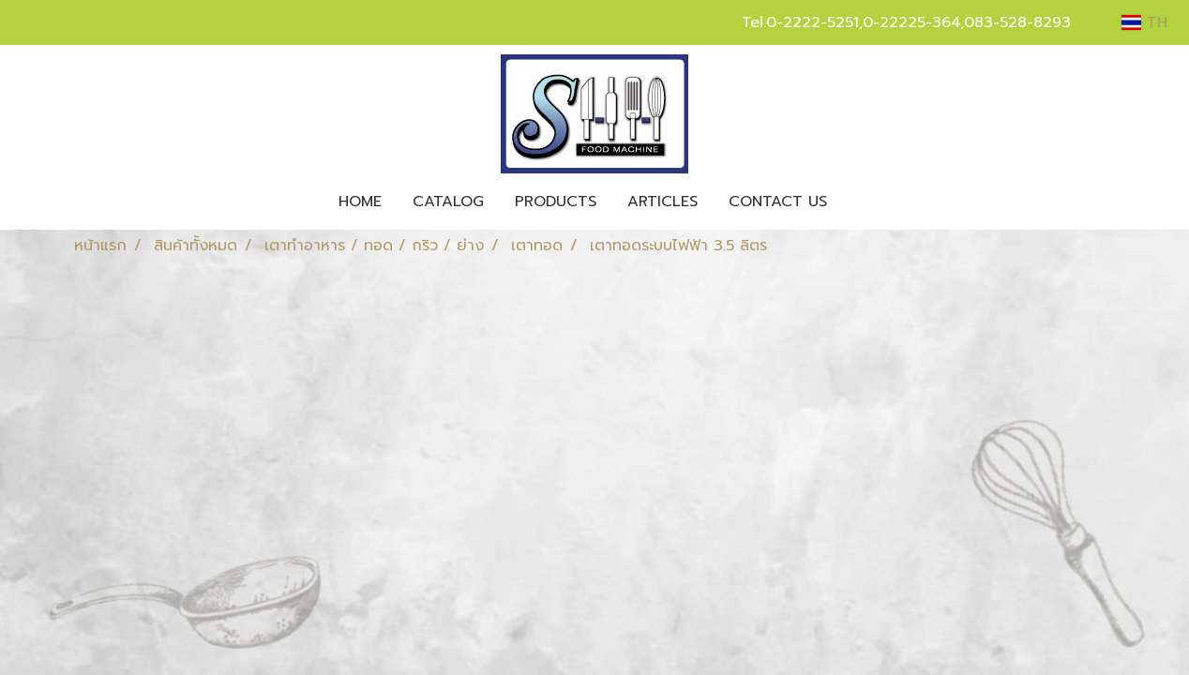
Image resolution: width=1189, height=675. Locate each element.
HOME (360, 201)
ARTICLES (662, 201)
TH (1144, 22)
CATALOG (448, 201)
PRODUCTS (555, 201)
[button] (858, 201)
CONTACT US (778, 201)
